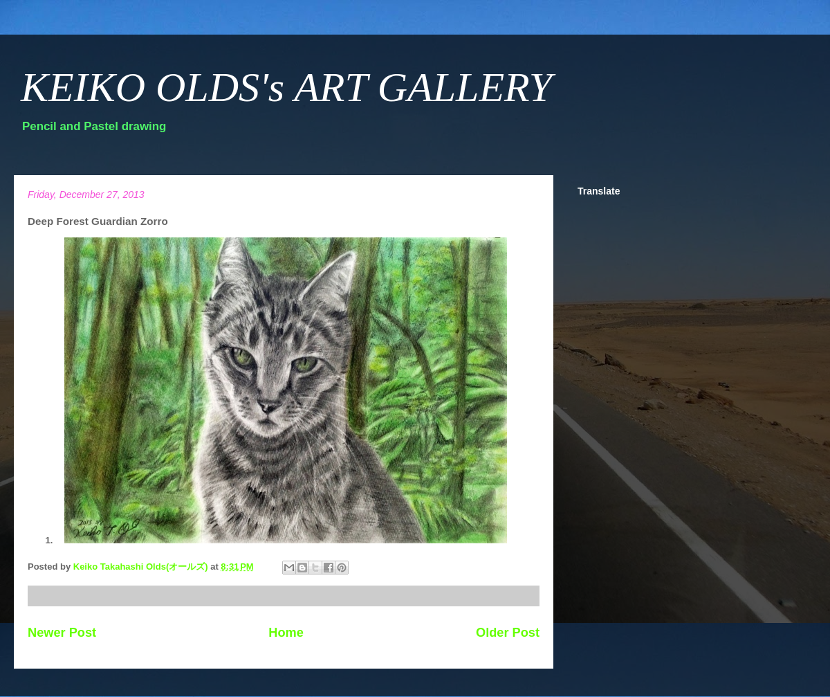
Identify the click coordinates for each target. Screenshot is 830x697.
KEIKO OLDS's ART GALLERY (286, 87)
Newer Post (62, 633)
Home (286, 633)
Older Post (508, 633)
